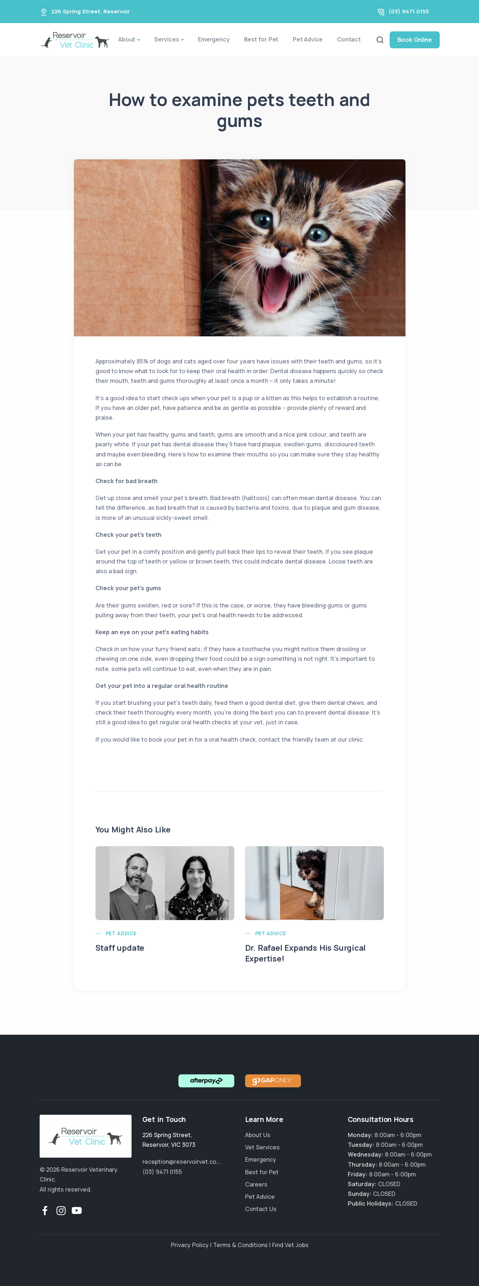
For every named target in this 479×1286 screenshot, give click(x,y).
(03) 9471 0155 (409, 11)
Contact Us (260, 1209)
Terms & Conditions (240, 1245)
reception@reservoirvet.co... (181, 1162)
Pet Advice (308, 39)
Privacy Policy (190, 1245)
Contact (349, 39)
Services (166, 39)
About (126, 39)
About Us (257, 1135)
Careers (256, 1184)
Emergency (213, 39)
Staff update (120, 947)
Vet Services (262, 1147)
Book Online (415, 40)
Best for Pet (261, 39)
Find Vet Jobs (290, 1245)
